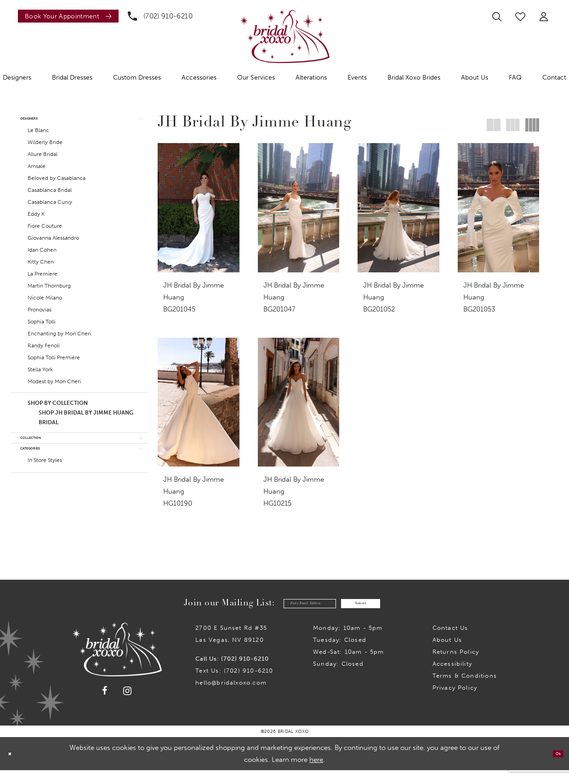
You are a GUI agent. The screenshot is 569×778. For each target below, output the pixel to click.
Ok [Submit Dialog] (554, 761)
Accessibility (452, 671)
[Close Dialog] (13, 762)
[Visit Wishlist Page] (520, 16)
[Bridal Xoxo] (285, 36)
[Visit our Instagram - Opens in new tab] (127, 698)
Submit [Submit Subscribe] (381, 609)
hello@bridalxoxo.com (231, 690)
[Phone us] (160, 16)
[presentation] (198, 207)
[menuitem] (66, 16)
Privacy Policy (455, 695)
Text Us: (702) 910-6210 (234, 678)
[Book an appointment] (68, 16)
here (316, 767)
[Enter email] (291, 609)
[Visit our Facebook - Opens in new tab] (105, 698)
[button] (543, 16)
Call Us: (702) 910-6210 (232, 666)
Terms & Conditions (464, 683)
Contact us (450, 635)
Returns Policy (455, 659)
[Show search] (496, 16)
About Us (447, 647)
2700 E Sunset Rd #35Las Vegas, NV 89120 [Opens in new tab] (231, 641)
